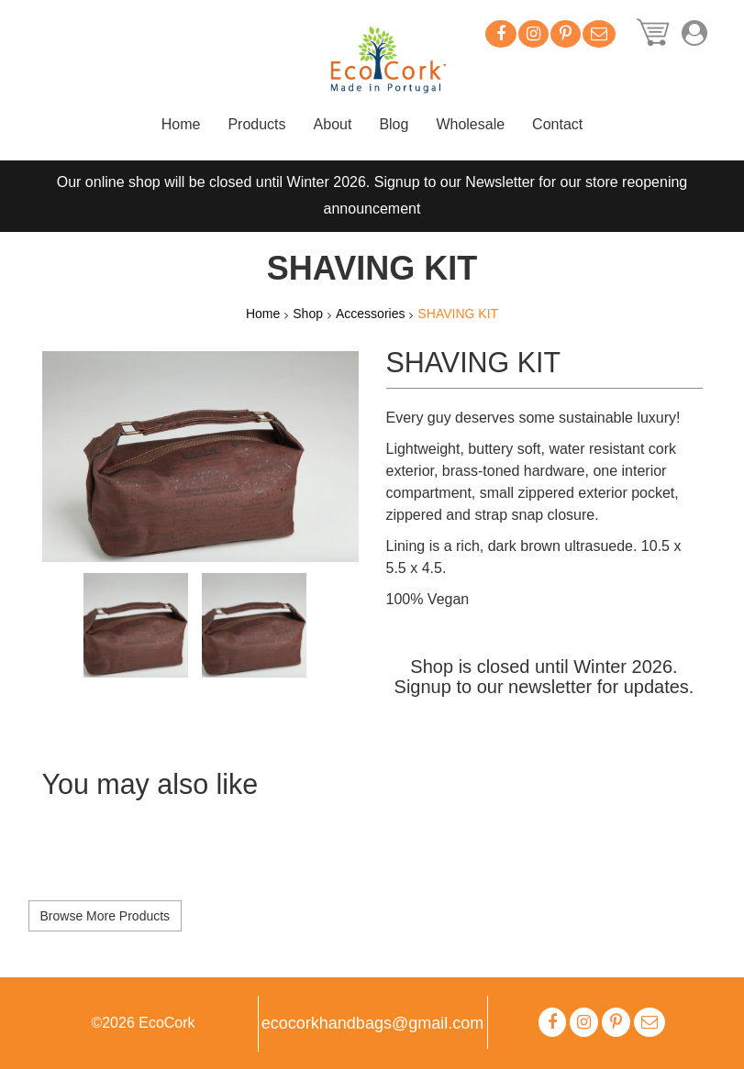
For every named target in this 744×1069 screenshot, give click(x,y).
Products (256, 124)
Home (181, 124)
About (333, 124)
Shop (308, 313)
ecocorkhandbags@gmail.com (372, 1023)
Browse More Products (105, 916)
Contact (557, 124)
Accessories (370, 313)
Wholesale (470, 124)
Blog (393, 124)
